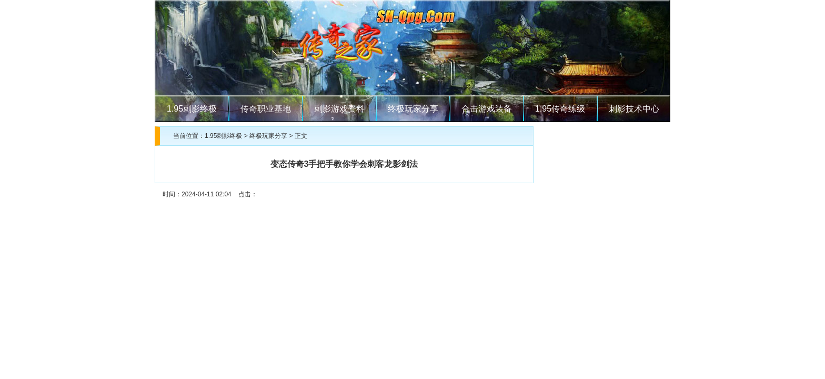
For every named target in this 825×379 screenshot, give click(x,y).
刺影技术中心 (634, 108)
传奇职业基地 (265, 108)
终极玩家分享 (413, 108)
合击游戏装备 (486, 108)
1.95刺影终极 (192, 108)
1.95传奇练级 (560, 108)
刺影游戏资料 (339, 108)
